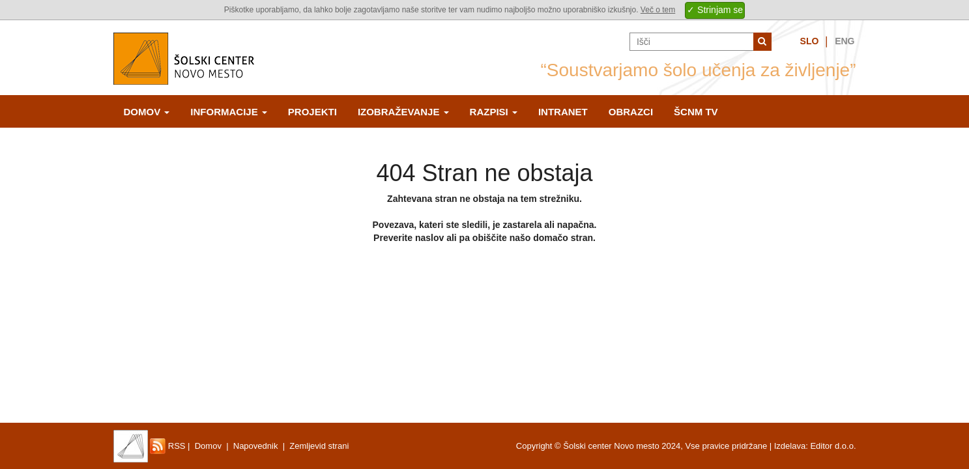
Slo (809, 41)
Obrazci (631, 111)
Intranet (563, 111)
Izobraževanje (403, 111)
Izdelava (789, 446)
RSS (167, 446)
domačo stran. (564, 238)
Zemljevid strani (319, 446)
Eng (844, 41)
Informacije (228, 111)
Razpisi (493, 111)
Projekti (312, 111)
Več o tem (658, 9)
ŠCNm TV (696, 111)
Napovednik (255, 446)
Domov (147, 111)
